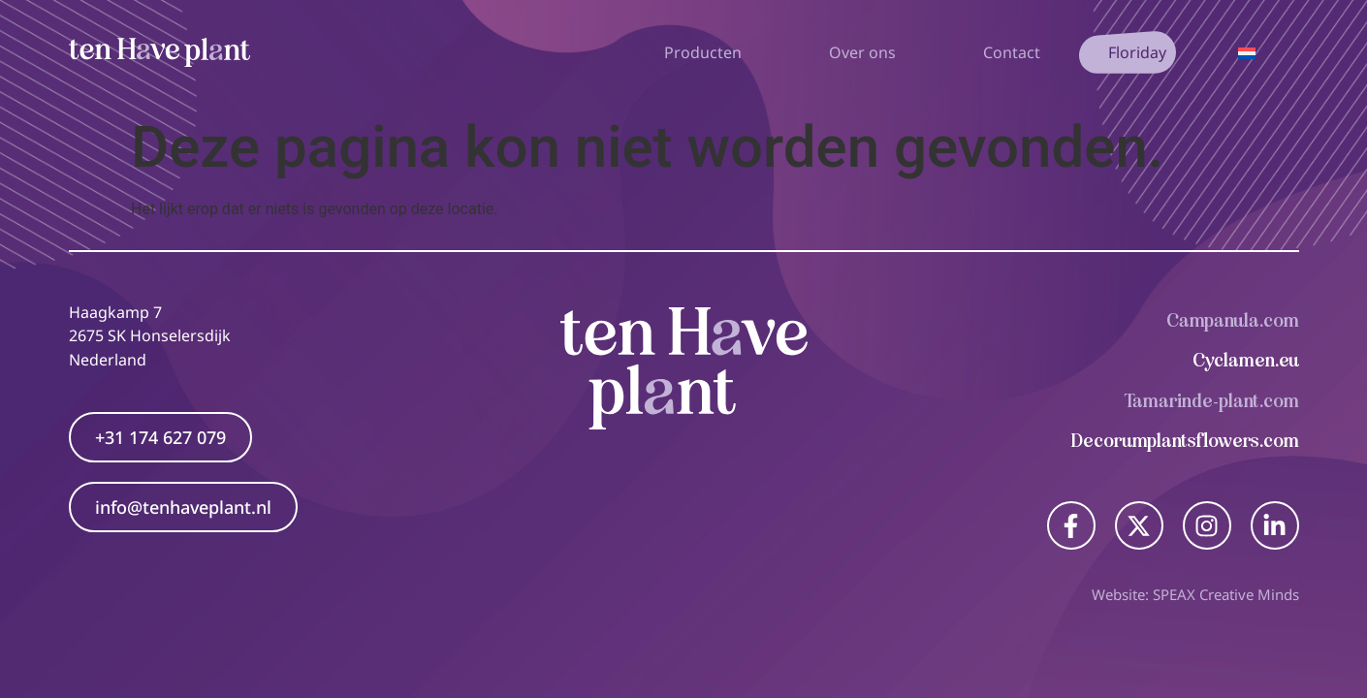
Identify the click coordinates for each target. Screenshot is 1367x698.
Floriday (1137, 52)
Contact (1011, 52)
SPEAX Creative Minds (1226, 594)
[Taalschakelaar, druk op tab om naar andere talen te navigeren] (1246, 52)
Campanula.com (1232, 320)
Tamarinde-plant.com (1212, 401)
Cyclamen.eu (1245, 360)
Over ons (867, 52)
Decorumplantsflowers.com (1185, 440)
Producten (707, 52)
